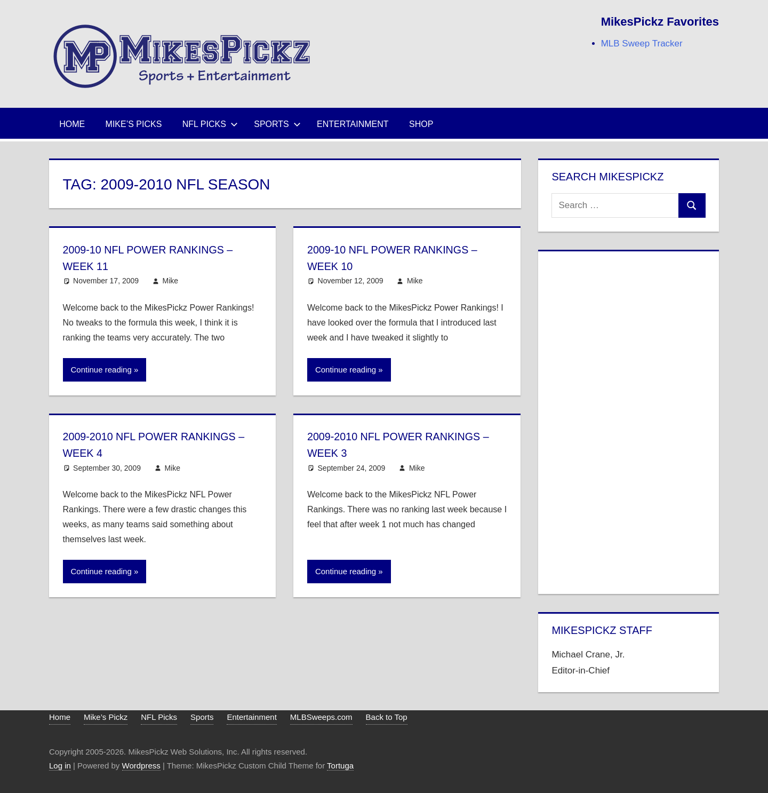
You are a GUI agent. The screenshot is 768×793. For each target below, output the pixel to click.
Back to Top (386, 716)
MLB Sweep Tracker (642, 43)
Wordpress (141, 765)
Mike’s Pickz (105, 716)
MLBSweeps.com (321, 716)
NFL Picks (210, 124)
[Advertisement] (628, 420)
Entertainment (353, 124)
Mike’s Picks (134, 124)
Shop (421, 124)
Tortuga (340, 765)
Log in (60, 765)
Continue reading (101, 369)
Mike (171, 280)
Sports (277, 124)
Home (72, 124)
